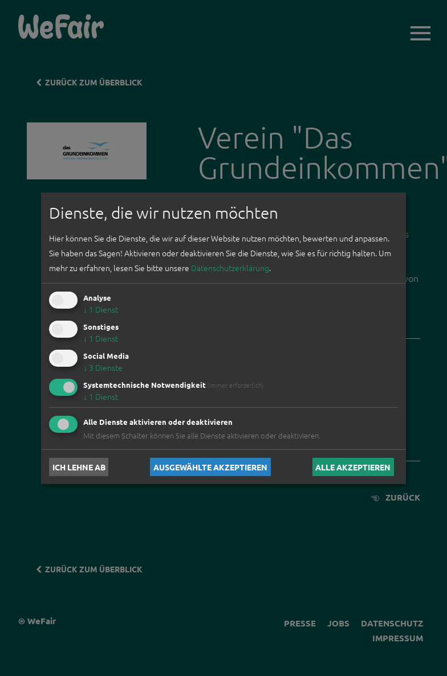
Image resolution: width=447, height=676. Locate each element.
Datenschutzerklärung (230, 267)
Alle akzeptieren (353, 467)
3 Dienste (103, 367)
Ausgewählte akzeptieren (210, 467)
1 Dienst (100, 309)
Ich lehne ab (78, 467)
